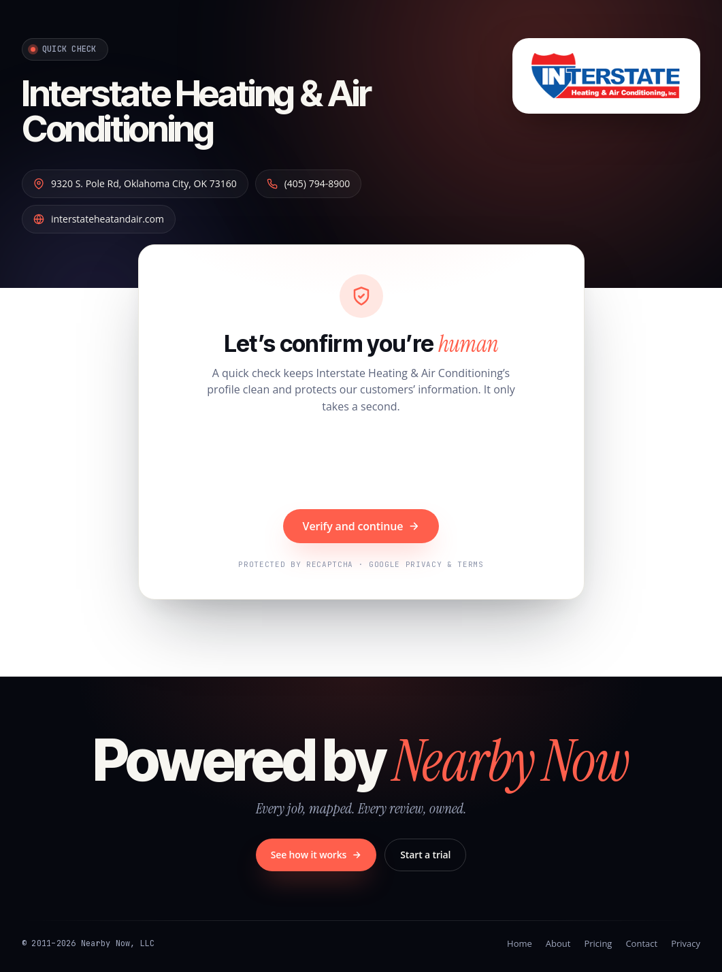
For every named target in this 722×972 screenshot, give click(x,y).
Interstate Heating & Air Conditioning (196, 110)
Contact (641, 943)
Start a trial (425, 854)
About (558, 943)
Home (519, 943)
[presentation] (361, 463)
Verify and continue (361, 526)
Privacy (685, 943)
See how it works (316, 854)
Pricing (598, 943)
